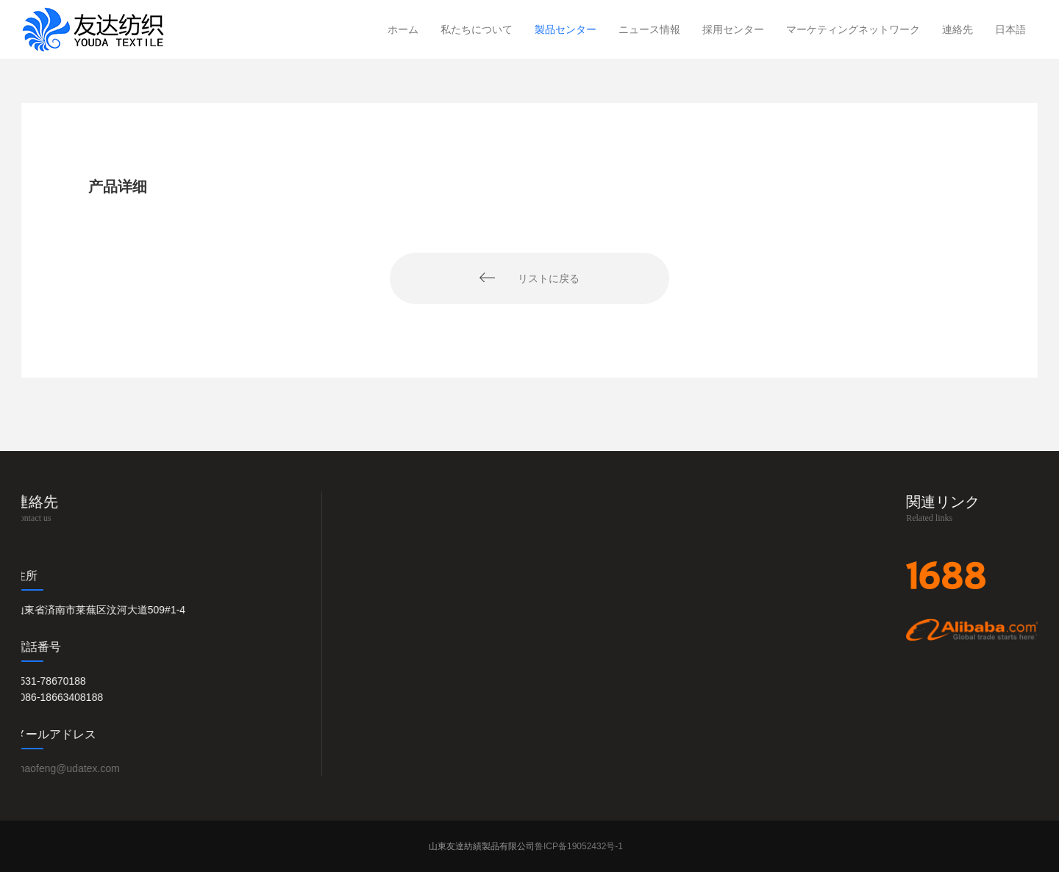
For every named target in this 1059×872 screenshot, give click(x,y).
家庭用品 (547, 769)
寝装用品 (547, 746)
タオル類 (547, 701)
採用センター (733, 29)
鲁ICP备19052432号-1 (580, 846)
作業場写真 (375, 746)
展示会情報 (731, 723)
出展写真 (370, 723)
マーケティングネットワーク (853, 29)
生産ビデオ (375, 769)
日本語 (1010, 29)
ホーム (403, 29)
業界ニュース (736, 769)
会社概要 (370, 701)
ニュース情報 (649, 29)
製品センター (565, 29)
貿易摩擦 (725, 746)
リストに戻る (549, 278)
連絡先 (957, 29)
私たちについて (477, 29)
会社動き (725, 701)
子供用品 (547, 723)
